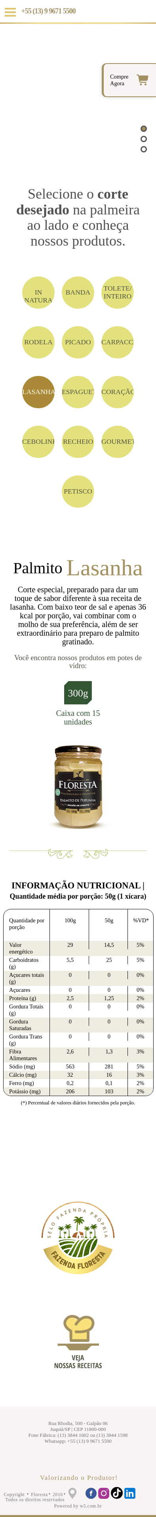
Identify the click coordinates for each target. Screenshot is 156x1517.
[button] (144, 129)
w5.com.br (91, 1506)
